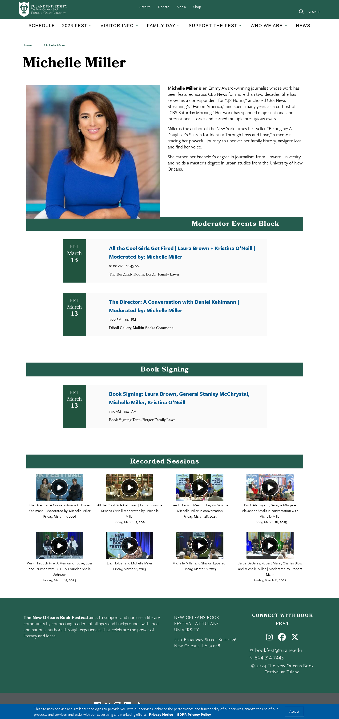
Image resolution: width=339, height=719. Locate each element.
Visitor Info (117, 25)
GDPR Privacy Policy (194, 714)
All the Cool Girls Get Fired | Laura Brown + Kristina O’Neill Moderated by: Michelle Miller (129, 510)
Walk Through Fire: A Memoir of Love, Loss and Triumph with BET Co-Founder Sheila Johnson (60, 568)
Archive (145, 6)
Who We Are (266, 25)
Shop (197, 6)
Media (181, 6)
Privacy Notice (161, 714)
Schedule (41, 25)
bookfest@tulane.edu (278, 650)
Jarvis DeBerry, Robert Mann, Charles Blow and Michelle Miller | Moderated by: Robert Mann (270, 568)
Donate (163, 6)
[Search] (309, 12)
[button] (41, 26)
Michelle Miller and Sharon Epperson (200, 563)
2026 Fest (74, 25)
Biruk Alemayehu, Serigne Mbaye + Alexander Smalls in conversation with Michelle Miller (270, 510)
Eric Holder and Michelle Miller (130, 563)
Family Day (161, 25)
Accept (294, 711)
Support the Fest (213, 25)
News (303, 25)
